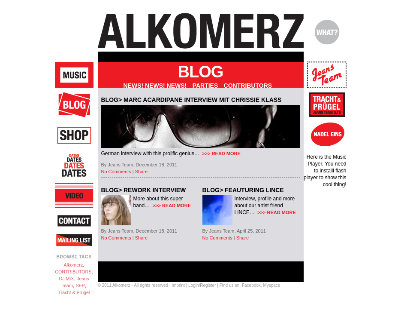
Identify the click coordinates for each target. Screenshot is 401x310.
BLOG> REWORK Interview (143, 190)
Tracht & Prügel (74, 292)
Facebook (251, 285)
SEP (80, 285)
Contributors (248, 85)
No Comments (116, 171)
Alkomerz (73, 264)
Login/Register (202, 285)
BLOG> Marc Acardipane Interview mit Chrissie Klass (191, 99)
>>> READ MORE (221, 153)
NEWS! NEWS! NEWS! (155, 85)
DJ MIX (66, 278)
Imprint (178, 285)
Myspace (271, 285)
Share (141, 171)
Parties (205, 85)
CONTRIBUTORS (73, 271)
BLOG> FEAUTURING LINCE (243, 190)
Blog (200, 72)
